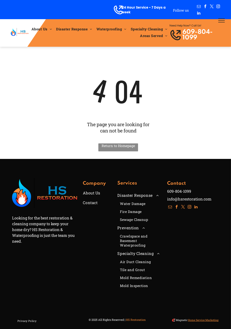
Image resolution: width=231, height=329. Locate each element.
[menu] (221, 20)
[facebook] (205, 7)
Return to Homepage (118, 145)
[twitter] (212, 7)
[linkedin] (199, 13)
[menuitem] (41, 29)
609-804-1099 (197, 35)
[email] (199, 7)
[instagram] (218, 7)
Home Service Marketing (203, 320)
